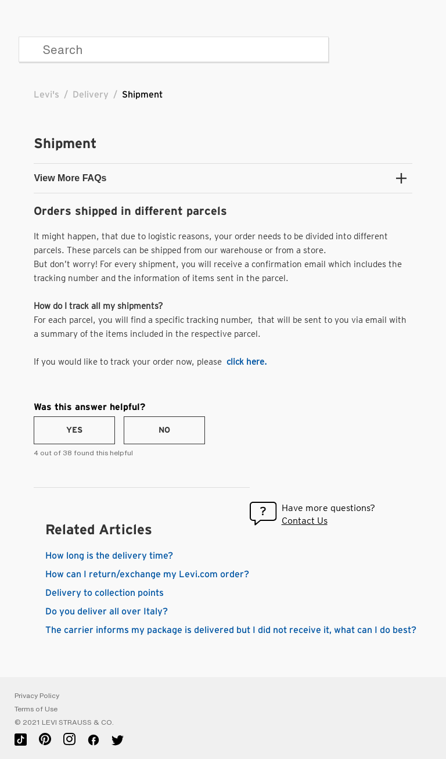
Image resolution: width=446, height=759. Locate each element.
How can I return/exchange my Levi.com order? (147, 574)
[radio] (74, 430)
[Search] (174, 49)
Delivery (91, 94)
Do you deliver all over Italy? (106, 611)
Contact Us (305, 520)
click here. (246, 362)
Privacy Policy (37, 695)
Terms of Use (36, 709)
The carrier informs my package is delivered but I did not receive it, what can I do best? (230, 630)
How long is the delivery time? (109, 555)
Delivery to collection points (104, 593)
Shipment (142, 94)
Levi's (46, 94)
